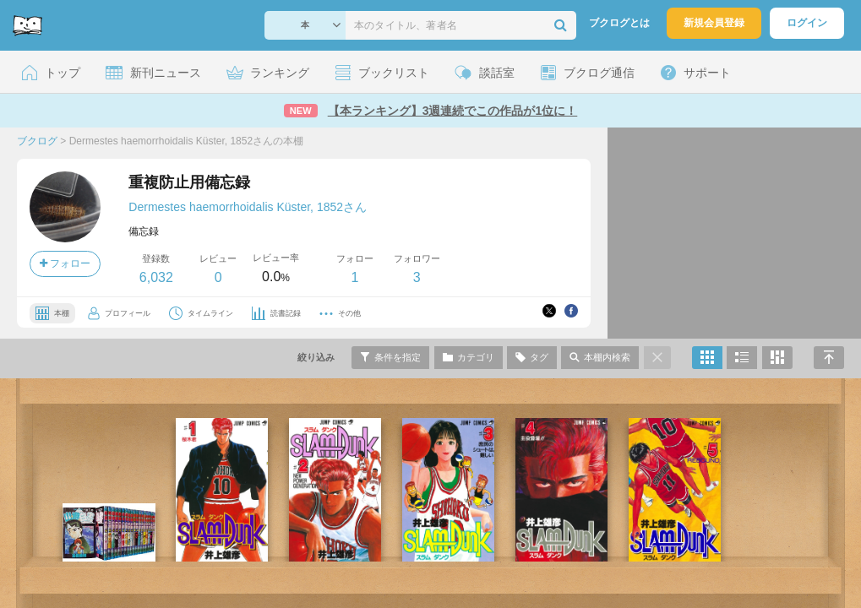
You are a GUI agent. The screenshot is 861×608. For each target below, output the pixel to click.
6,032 (156, 277)
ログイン (807, 23)
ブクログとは (619, 23)
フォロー (65, 263)
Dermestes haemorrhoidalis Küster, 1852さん (247, 207)
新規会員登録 (714, 23)
